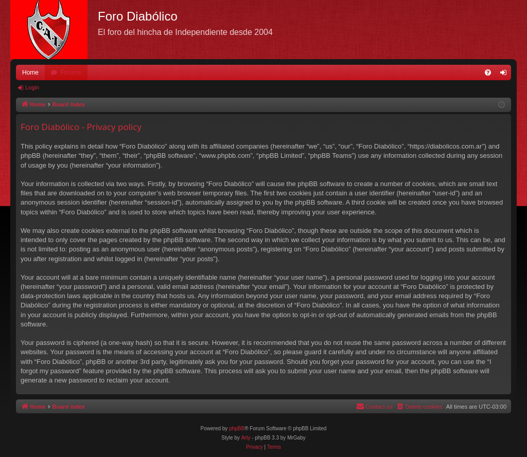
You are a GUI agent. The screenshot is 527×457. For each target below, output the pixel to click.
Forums (70, 72)
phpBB (236, 428)
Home (30, 72)
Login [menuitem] (505, 74)
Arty (246, 438)
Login (32, 87)
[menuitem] (488, 72)
